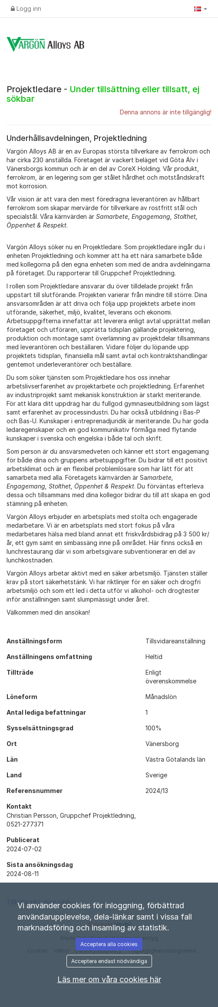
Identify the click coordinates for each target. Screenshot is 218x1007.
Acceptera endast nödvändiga (109, 961)
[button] (200, 8)
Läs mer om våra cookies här (109, 979)
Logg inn (26, 8)
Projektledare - (103, 94)
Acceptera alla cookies (109, 944)
